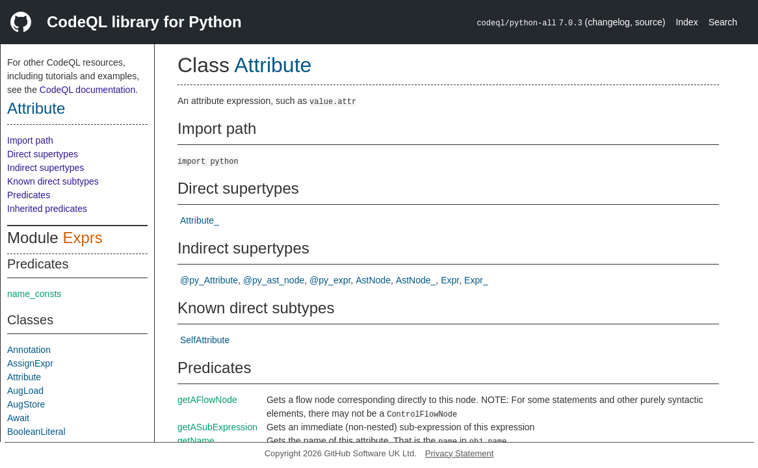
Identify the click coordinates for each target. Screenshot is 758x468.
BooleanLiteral (36, 431)
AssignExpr (30, 363)
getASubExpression (217, 427)
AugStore (26, 404)
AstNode (373, 280)
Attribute (36, 108)
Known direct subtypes (53, 181)
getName (196, 441)
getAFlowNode (207, 400)
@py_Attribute (209, 280)
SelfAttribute (204, 340)
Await (18, 418)
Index (686, 22)
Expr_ (476, 280)
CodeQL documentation (87, 89)
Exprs (82, 237)
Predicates (28, 195)
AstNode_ (416, 280)
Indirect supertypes (45, 167)
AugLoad (25, 390)
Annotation (29, 349)
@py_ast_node (273, 280)
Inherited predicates (47, 208)
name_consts (34, 294)
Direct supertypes (42, 154)
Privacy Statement (459, 453)
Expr (450, 280)
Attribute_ (199, 220)
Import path (30, 140)
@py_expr (329, 280)
